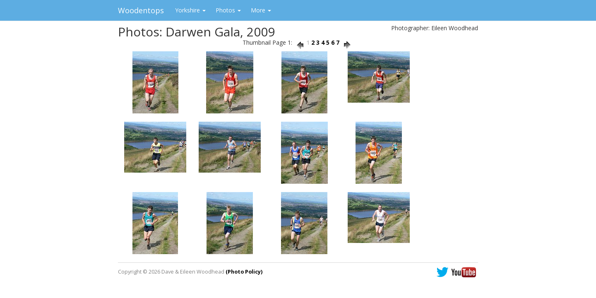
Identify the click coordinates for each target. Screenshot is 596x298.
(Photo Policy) (244, 271)
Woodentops (141, 10)
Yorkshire (190, 10)
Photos (228, 10)
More (261, 10)
